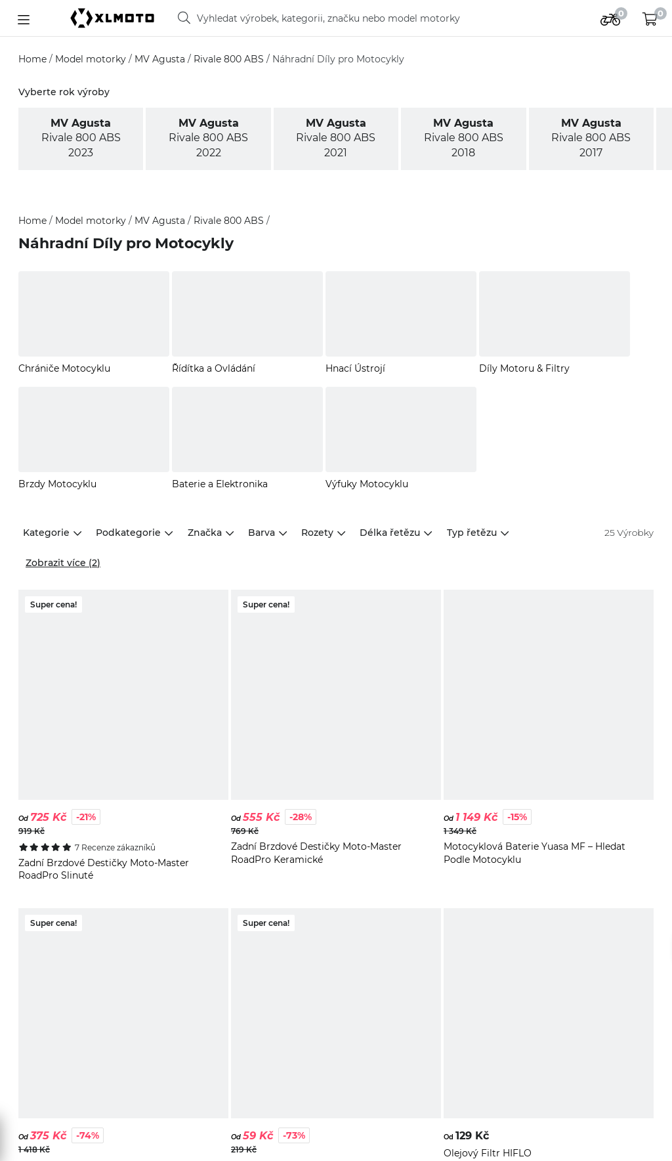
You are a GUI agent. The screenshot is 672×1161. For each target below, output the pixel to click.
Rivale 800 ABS (230, 59)
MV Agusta (161, 59)
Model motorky (92, 59)
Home (33, 59)
